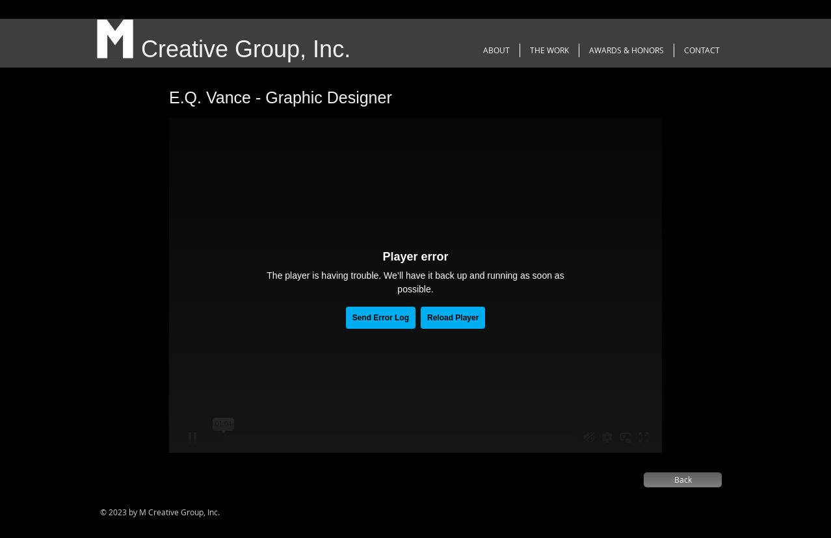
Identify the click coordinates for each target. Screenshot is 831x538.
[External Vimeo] (415, 285)
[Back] (683, 479)
